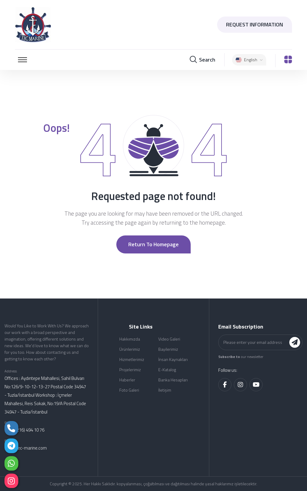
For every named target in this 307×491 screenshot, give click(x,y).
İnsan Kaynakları (173, 359)
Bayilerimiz (168, 349)
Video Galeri (169, 339)
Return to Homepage (153, 244)
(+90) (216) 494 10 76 (24, 429)
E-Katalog (167, 369)
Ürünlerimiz (129, 349)
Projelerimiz (130, 369)
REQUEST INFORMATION (254, 24)
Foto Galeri (129, 390)
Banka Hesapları (173, 380)
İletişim (164, 390)
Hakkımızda (129, 339)
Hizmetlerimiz (131, 359)
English (249, 59)
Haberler (127, 380)
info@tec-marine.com (25, 447)
